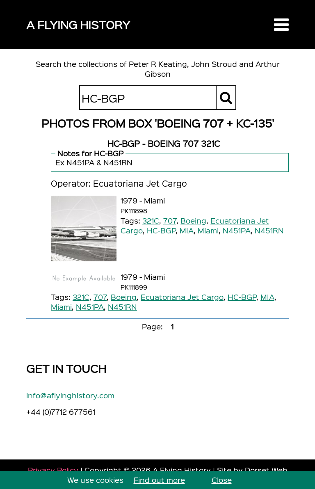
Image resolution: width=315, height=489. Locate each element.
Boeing (193, 220)
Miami (208, 230)
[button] (281, 24)
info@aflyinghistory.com (70, 395)
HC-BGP (161, 230)
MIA (187, 230)
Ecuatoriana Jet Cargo (182, 297)
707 (169, 220)
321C (150, 220)
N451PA (237, 230)
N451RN (269, 230)
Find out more (159, 479)
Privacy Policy (53, 470)
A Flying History (78, 24)
